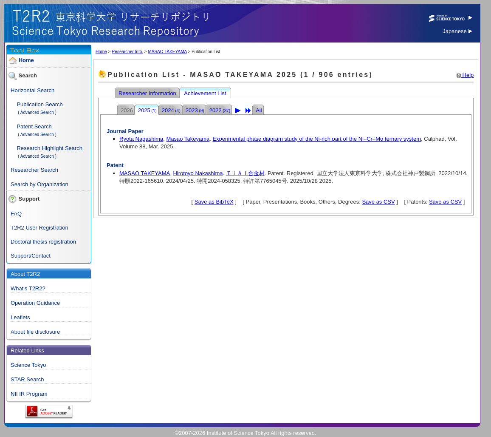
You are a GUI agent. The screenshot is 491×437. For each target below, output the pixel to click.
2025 (147, 110)
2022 (219, 110)
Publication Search (39, 104)
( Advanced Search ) (37, 112)
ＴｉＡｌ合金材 (245, 173)
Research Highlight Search (49, 148)
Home (26, 60)
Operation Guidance (35, 303)
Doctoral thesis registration (43, 241)
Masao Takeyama (188, 139)
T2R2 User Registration (39, 227)
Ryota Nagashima (141, 139)
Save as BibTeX (214, 202)
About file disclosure (35, 332)
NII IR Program (29, 394)
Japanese (457, 31)
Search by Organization (39, 184)
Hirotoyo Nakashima (198, 173)
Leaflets (20, 317)
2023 (195, 110)
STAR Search (27, 379)
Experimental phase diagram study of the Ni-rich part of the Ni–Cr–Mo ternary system (316, 139)
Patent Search (34, 126)
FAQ (16, 213)
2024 (171, 110)
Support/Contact (31, 256)
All (259, 110)
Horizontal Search (32, 90)
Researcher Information (148, 93)
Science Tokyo (28, 365)
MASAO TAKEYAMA (167, 51)
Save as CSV (378, 202)
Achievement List (206, 93)
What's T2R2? (28, 288)
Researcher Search (34, 170)
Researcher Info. (127, 51)
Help (465, 75)
